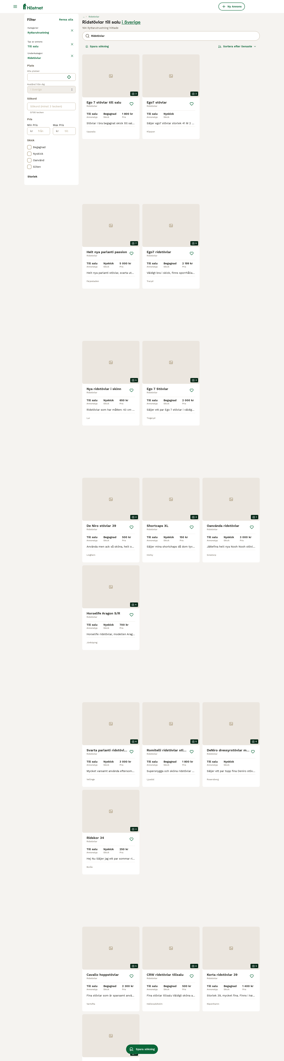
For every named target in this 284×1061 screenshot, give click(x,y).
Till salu (35, 121)
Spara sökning (97, 115)
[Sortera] (237, 115)
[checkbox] (29, 149)
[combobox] (46, 208)
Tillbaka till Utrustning (43, 96)
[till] (67, 262)
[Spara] (131, 172)
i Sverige (131, 91)
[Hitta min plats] (69, 208)
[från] (41, 262)
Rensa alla (66, 88)
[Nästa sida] (197, 979)
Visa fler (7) (65, 389)
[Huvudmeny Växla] (15, 6)
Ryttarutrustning (39, 105)
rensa (69, 132)
